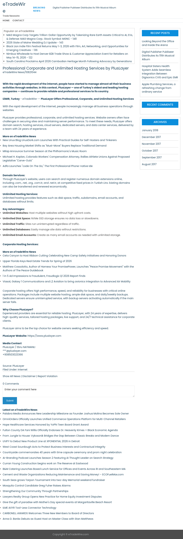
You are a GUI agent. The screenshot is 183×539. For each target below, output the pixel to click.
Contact (18, 20)
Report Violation (48, 376)
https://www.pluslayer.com (44, 336)
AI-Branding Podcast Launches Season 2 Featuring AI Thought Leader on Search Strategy (58, 458)
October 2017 (150, 150)
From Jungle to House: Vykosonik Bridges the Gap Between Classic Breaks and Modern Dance (61, 435)
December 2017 (151, 137)
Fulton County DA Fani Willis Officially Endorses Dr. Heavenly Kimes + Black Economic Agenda (60, 430)
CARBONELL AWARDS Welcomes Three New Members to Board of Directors (48, 513)
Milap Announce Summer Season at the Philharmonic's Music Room (45, 151)
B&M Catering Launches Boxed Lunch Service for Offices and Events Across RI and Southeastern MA (64, 469)
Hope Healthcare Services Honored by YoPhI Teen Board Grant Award (46, 424)
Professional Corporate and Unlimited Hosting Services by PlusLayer (66, 68)
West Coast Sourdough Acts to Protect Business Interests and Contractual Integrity (54, 447)
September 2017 (152, 157)
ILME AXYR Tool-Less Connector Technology (29, 508)
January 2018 (150, 130)
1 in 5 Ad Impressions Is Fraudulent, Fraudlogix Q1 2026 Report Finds (44, 276)
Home (6, 20)
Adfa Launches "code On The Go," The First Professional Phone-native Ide (48, 166)
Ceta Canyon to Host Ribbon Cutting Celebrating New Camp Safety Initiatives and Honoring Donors (64, 255)
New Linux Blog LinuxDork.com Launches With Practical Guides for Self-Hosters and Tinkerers (60, 140)
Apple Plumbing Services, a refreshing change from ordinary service (158, 87)
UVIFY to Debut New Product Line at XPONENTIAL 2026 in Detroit (41, 441)
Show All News (11, 376)
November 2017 (151, 144)
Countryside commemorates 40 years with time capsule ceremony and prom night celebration (62, 452)
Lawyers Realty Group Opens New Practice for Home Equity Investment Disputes (52, 496)
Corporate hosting (14, 291)
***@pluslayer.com (14, 351)
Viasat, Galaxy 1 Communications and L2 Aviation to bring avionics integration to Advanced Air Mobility (66, 281)
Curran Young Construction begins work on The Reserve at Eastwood (45, 463)
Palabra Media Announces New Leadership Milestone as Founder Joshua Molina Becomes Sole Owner (66, 413)
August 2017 (149, 164)
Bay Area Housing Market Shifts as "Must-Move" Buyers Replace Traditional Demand (55, 145)
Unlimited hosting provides (19, 198)
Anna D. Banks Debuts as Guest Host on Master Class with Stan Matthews (48, 519)
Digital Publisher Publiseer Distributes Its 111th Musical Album (84, 7)
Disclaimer (29, 376)
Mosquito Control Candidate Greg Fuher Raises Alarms (37, 485)
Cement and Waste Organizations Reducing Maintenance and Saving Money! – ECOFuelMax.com (63, 474)
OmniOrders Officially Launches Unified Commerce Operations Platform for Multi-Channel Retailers (64, 419)
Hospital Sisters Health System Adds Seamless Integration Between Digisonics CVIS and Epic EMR (160, 71)
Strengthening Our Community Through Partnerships (35, 491)
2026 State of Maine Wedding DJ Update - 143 (34, 42)
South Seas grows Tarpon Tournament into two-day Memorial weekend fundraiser (54, 480)
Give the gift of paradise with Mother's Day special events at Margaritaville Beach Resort (57, 502)
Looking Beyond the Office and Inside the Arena (158, 43)
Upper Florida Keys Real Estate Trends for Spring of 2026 (37, 261)
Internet (22, 369)
